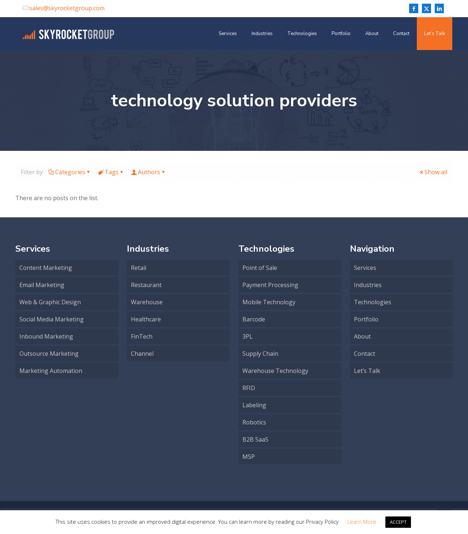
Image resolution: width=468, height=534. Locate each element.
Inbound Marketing (46, 336)
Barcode (253, 319)
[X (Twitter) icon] (426, 8)
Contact (364, 354)
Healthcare (146, 319)
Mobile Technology (268, 302)
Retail (138, 268)
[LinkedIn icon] (439, 8)
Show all (433, 172)
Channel (142, 354)
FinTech (141, 336)
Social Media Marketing (51, 319)
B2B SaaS (255, 439)
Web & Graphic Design (50, 302)
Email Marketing (41, 285)
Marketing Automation (50, 371)
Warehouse (147, 302)
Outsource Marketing (49, 354)
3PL (247, 336)
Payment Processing (270, 285)
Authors (148, 172)
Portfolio (366, 319)
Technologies (372, 302)
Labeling (254, 405)
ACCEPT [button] (398, 522)
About (362, 336)
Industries (368, 285)
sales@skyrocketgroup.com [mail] (67, 8)
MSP (248, 457)
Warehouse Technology (275, 371)
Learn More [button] (361, 521)
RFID (248, 388)
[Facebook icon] (413, 8)
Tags (111, 172)
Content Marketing (45, 268)
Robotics (254, 422)
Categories (69, 172)
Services (365, 268)
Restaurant (146, 285)
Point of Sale (259, 268)
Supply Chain (260, 354)
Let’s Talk (367, 371)
